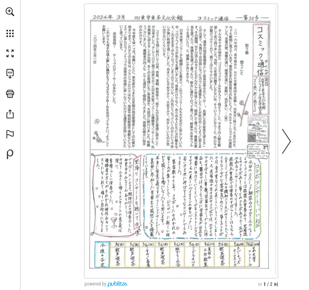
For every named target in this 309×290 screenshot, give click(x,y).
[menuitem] (10, 22)
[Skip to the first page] (260, 284)
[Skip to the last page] (276, 284)
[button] (10, 12)
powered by (95, 284)
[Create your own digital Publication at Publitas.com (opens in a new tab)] (10, 154)
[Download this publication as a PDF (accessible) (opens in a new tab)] (10, 74)
